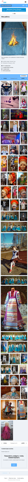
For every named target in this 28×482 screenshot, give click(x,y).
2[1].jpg (21, 166)
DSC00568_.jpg (5, 369)
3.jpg (3, 115)
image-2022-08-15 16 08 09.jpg (8, 141)
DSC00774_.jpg (14, 206)
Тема (5, 478)
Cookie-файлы (20, 478)
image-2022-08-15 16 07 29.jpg (23, 205)
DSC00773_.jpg (22, 193)
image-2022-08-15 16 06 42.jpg (23, 379)
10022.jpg (4, 165)
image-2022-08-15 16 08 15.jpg (13, 127)
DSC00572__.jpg (5, 337)
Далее (23, 78)
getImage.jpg (4, 416)
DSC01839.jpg (5, 395)
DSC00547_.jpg (5, 217)
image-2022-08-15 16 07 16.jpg (8, 271)
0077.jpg (23, 138)
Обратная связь (12, 478)
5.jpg (3, 193)
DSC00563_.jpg (14, 361)
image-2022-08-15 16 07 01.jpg (4, 360)
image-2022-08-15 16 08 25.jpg (23, 102)
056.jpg (15, 89)
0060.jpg (22, 127)
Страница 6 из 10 (14, 78)
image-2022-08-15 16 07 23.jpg (23, 215)
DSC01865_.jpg (23, 369)
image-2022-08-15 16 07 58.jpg (23, 150)
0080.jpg (11, 150)
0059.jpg (3, 127)
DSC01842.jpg (14, 380)
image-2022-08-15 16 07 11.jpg (8, 328)
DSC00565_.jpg (11, 349)
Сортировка (23, 75)
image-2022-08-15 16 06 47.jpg (4, 381)
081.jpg (3, 105)
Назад (5, 78)
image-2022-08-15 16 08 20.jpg (17, 116)
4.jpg (9, 180)
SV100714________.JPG (7, 437)
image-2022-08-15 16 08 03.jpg (4, 149)
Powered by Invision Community (14, 479)
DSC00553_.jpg (5, 281)
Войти (14, 465)
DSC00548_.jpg (5, 229)
